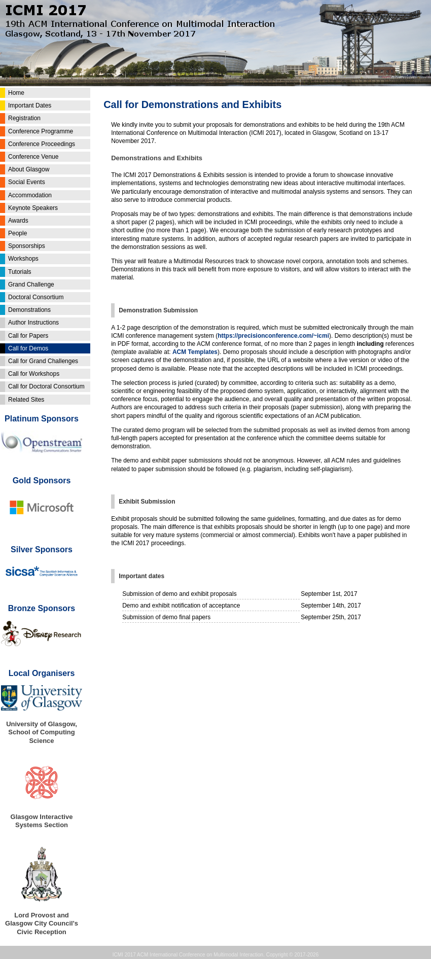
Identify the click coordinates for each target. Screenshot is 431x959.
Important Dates (29, 105)
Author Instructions (33, 322)
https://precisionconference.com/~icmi (273, 335)
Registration (24, 118)
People (17, 233)
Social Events (26, 182)
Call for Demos (28, 348)
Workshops (23, 258)
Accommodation (30, 195)
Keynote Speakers (33, 207)
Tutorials (19, 271)
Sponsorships (26, 246)
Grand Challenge (31, 284)
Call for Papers (28, 335)
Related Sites (26, 399)
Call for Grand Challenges (43, 361)
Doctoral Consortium (35, 297)
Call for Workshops (33, 373)
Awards (18, 220)
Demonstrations (29, 309)
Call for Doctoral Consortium (46, 386)
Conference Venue (33, 156)
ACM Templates (195, 352)
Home (16, 92)
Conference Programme (40, 131)
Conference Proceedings (41, 144)
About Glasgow (28, 169)
